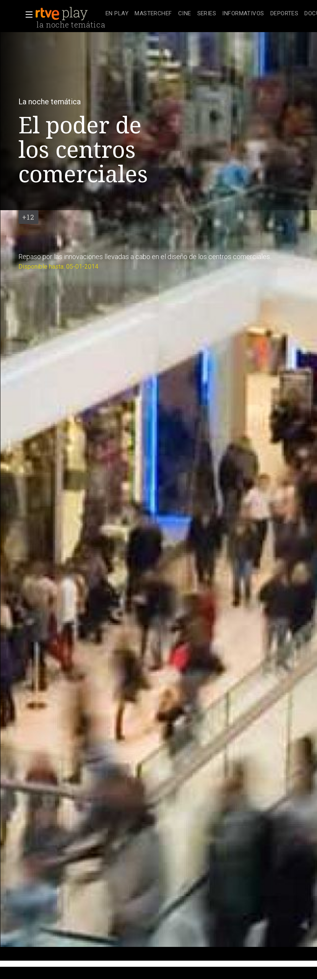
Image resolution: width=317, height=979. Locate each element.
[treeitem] (117, 14)
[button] (26, 14)
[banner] (68, 13)
